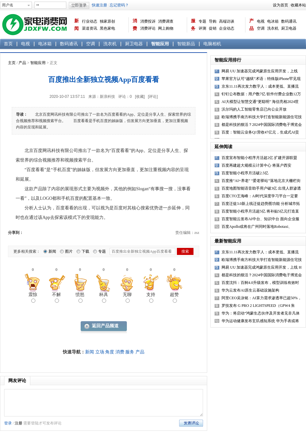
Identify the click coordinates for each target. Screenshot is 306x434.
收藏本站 (298, 5)
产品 (251, 24)
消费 (135, 24)
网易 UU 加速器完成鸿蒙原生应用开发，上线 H (262, 267)
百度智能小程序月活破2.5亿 (245, 173)
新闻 (76, 24)
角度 (109, 352)
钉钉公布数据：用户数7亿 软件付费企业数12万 (261, 94)
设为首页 (280, 5)
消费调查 (165, 21)
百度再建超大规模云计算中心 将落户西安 (256, 165)
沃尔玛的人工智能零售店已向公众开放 (254, 109)
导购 (212, 21)
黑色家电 (107, 28)
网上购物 (165, 28)
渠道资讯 (89, 28)
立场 (99, 352)
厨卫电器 (288, 28)
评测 (202, 28)
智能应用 (160, 43)
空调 (261, 28)
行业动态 (89, 21)
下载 (85, 251)
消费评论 (148, 28)
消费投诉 (148, 21)
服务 (193, 24)
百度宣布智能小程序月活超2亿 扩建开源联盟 (259, 158)
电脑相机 (212, 43)
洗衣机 (273, 28)
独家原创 (107, 21)
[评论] (153, 96)
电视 (261, 21)
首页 (8, 43)
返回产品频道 (105, 325)
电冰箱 (273, 21)
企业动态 (226, 28)
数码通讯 (288, 21)
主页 (12, 63)
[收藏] (140, 96)
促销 (212, 28)
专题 (202, 21)
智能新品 (186, 43)
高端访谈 (226, 21)
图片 (69, 251)
